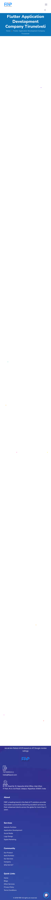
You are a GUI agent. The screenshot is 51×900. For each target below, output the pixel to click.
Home (8, 31)
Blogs (6, 881)
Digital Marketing (10, 839)
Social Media (8, 833)
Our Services (8, 859)
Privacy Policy (9, 887)
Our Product (8, 853)
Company (7, 862)
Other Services (9, 884)
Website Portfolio (10, 827)
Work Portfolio (9, 856)
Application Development (13, 830)
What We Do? (8, 865)
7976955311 (8, 772)
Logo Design (8, 836)
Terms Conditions (10, 890)
